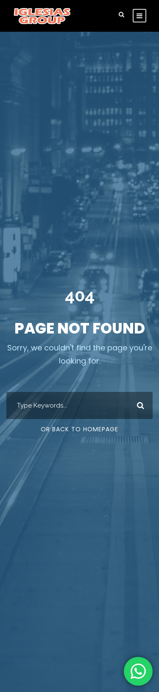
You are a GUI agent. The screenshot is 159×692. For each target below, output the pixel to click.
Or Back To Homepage (79, 429)
